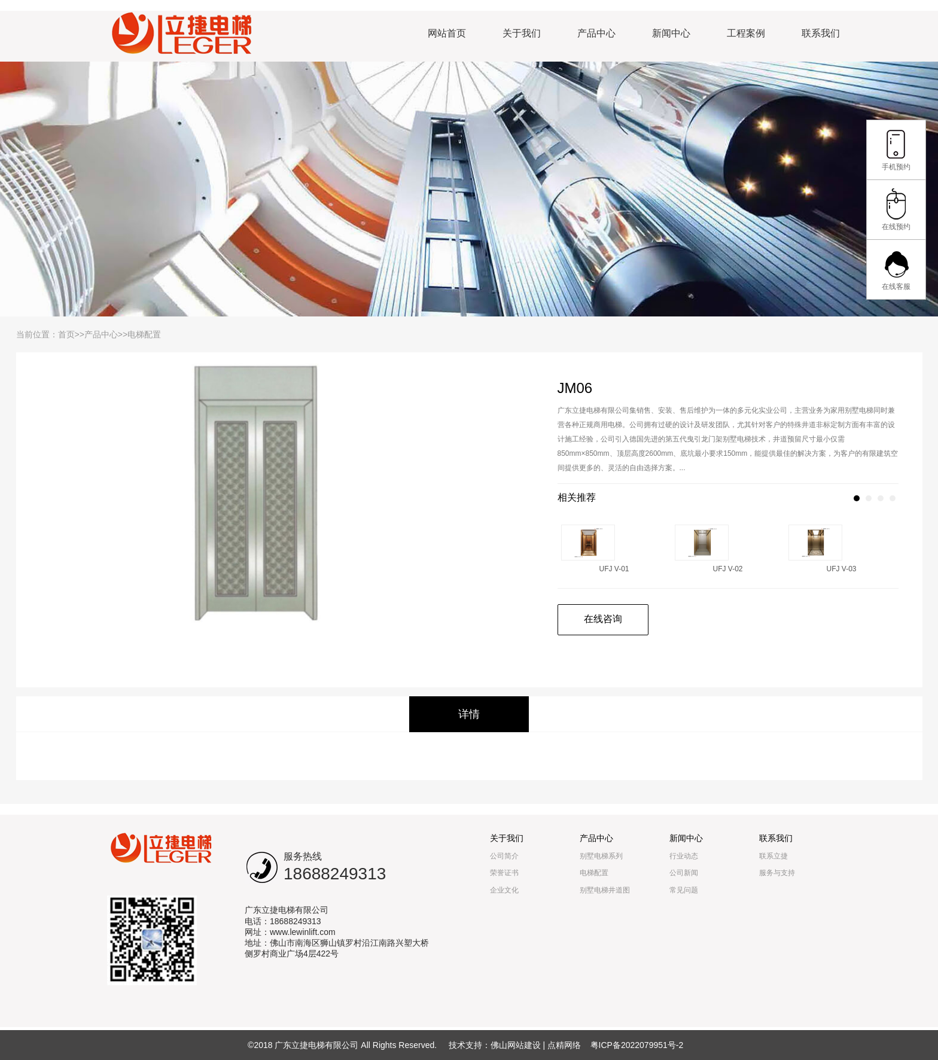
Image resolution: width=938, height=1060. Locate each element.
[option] (261, 489)
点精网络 (564, 1045)
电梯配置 (144, 334)
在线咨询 (603, 619)
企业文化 (504, 890)
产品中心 (596, 33)
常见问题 (683, 890)
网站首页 (447, 33)
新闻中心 (671, 33)
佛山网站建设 (516, 1045)
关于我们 (521, 33)
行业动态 (683, 856)
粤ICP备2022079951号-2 (637, 1045)
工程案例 (746, 33)
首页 (66, 334)
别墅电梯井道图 (605, 890)
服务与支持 (777, 873)
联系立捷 (773, 856)
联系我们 (821, 33)
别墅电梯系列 (601, 856)
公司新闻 (683, 873)
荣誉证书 (504, 873)
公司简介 (504, 856)
